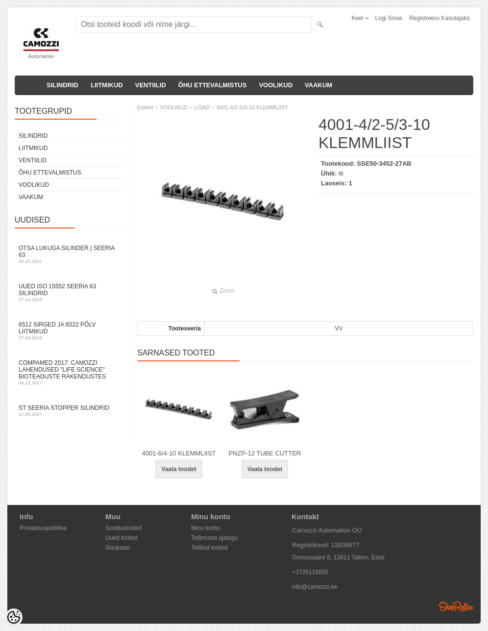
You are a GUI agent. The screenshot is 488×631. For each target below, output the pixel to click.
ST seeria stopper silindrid (69, 410)
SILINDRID (62, 85)
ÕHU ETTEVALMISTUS (212, 85)
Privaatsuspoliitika (43, 528)
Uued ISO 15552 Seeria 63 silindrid (69, 292)
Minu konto (205, 528)
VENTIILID (150, 85)
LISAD (202, 107)
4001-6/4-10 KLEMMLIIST (179, 453)
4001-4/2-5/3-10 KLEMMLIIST (253, 107)
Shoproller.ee (456, 606)
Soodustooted (123, 528)
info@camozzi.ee (314, 586)
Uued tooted (121, 537)
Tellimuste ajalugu (214, 537)
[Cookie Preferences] (14, 617)
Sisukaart (117, 547)
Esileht (145, 107)
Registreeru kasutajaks (439, 18)
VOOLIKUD (276, 85)
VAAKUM (318, 85)
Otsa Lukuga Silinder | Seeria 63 (69, 254)
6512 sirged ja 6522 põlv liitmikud (69, 330)
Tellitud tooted (209, 547)
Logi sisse (388, 18)
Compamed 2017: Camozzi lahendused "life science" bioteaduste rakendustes (69, 372)
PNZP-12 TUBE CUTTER (264, 453)
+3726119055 (310, 572)
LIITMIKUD (107, 85)
